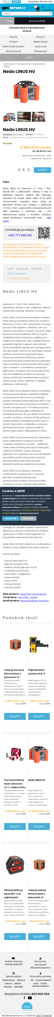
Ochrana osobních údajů (33, 510)
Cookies (6, 513)
